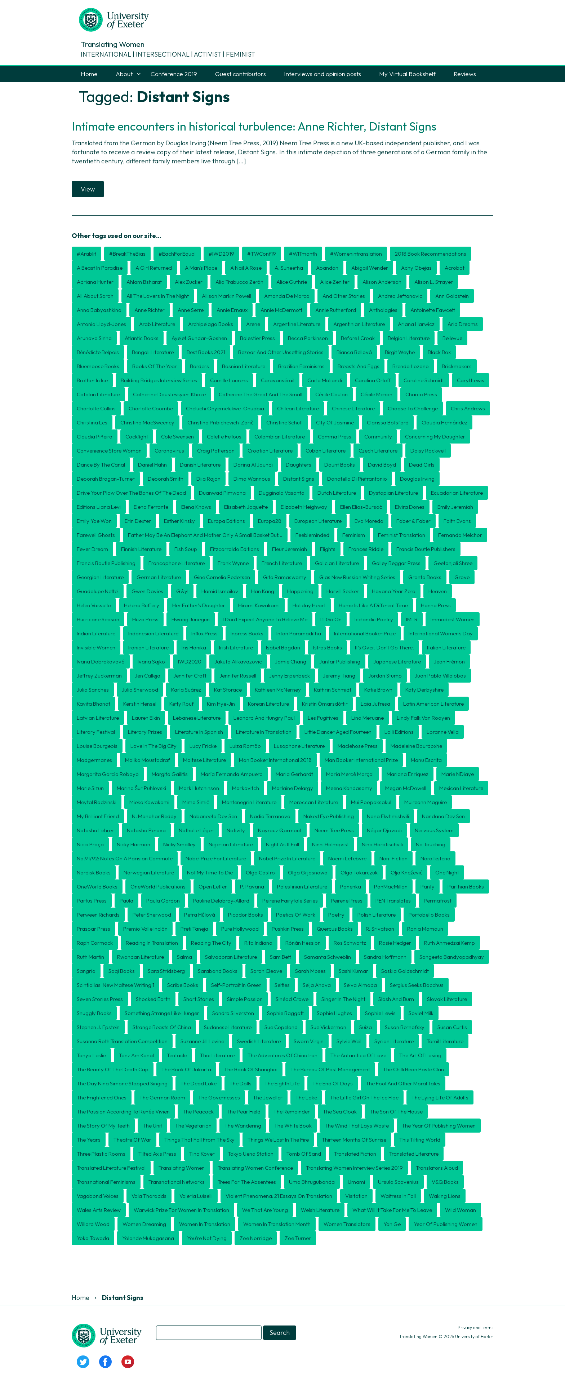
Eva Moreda (369, 520)
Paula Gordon (163, 900)
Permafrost (437, 900)
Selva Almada (360, 985)
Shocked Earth (153, 999)
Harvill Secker (342, 591)
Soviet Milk (421, 1013)
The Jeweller (267, 1097)
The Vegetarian (193, 1125)
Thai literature (217, 1055)
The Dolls (241, 1083)
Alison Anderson (381, 281)
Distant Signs (298, 478)
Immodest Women (453, 619)
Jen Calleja (147, 675)
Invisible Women (96, 647)
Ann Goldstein (452, 295)
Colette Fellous (224, 436)
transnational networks (176, 1181)
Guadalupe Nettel (98, 591)
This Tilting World (419, 1139)
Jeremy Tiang (339, 675)
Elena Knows (196, 506)
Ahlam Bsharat (144, 281)
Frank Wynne (233, 563)
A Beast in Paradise (100, 267)
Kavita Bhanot (93, 703)
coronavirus (169, 450)
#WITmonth (303, 253)
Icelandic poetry (374, 619)
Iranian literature (148, 647)
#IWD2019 (221, 253)
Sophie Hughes (334, 1013)
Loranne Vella (443, 731)
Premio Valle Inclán (145, 928)
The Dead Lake (199, 1083)
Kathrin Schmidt (332, 689)
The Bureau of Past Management (330, 1069)
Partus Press (92, 900)
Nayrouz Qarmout (280, 830)
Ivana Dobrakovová (101, 661)
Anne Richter (149, 309)
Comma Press (334, 436)
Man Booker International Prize (361, 760)
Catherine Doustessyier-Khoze (169, 394)
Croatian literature (270, 450)
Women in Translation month (277, 1224)
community (378, 436)
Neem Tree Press (334, 830)
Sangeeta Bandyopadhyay (451, 956)
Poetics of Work (295, 914)
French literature (282, 563)
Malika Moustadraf (147, 760)
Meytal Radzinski (96, 802)
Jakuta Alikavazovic (238, 661)
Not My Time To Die (210, 872)
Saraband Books (217, 970)
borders (199, 366)
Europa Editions (226, 520)
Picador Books (245, 914)
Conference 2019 (174, 74)
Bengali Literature (153, 352)
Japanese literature (397, 661)
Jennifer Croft (189, 675)
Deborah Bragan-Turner (106, 478)
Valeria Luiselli (196, 1195)
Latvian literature (98, 717)
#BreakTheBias (127, 253)
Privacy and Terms (475, 1327)
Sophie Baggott (285, 1013)
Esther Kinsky (179, 520)
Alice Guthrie (291, 281)
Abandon (327, 267)
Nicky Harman (133, 844)
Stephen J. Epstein (98, 1027)
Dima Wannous (251, 478)
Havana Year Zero (393, 591)
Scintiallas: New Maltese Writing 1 (115, 985)
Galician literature (337, 563)
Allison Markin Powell (226, 295)
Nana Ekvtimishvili (388, 816)
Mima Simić (195, 802)
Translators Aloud (437, 1167)
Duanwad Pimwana (222, 492)
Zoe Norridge (256, 1238)
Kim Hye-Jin (221, 703)
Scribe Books (182, 985)
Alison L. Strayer (433, 281)
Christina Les (92, 422)
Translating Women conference (255, 1167)
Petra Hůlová (199, 914)
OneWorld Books (97, 886)
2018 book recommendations (430, 253)
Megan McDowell (405, 788)
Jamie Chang (290, 661)
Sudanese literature (228, 1027)
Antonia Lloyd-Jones (101, 324)
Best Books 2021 (206, 352)
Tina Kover (202, 1153)
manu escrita (426, 760)
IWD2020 (189, 661)
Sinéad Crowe (292, 999)
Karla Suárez (186, 689)
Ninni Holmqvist (330, 844)
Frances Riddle (365, 549)
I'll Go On (331, 619)
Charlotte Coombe (151, 408)
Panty (428, 886)
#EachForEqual (177, 253)
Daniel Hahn (152, 464)
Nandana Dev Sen (443, 816)
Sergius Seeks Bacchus (417, 985)
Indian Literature (96, 633)
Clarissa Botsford (388, 422)
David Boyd (382, 464)
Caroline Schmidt (424, 380)
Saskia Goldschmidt (405, 970)
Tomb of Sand (303, 1153)
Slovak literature (447, 999)
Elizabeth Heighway (304, 506)
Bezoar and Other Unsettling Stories (281, 352)
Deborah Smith (165, 478)
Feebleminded (312, 534)
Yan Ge (392, 1224)
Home (89, 74)
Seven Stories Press (100, 999)
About (124, 74)
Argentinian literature (359, 324)
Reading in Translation (152, 942)
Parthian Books (466, 886)
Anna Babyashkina (99, 309)
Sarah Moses (310, 970)
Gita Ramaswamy (284, 577)
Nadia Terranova (270, 816)
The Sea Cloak (340, 1111)
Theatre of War (132, 1139)
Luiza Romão (245, 745)
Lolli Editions (399, 731)
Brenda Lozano (410, 366)
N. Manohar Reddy (154, 816)
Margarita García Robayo (108, 774)
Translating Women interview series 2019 (354, 1167)
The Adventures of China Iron (282, 1055)
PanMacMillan (391, 886)
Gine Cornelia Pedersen (222, 577)
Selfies (282, 985)
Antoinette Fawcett (432, 309)
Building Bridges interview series (159, 380)
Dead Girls (422, 464)
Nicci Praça (90, 844)
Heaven (437, 591)
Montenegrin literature (249, 802)
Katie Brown (378, 689)
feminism (353, 534)
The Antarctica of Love (358, 1055)
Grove (462, 577)
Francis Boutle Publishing (106, 563)
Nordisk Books (94, 872)
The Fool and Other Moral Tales (403, 1083)
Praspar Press (93, 928)
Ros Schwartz (350, 942)
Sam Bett (280, 956)
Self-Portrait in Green (236, 985)
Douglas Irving (417, 478)
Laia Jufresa (375, 703)
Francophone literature (176, 563)
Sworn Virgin (309, 1041)
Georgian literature (100, 577)
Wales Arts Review (99, 1210)
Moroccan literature (313, 802)
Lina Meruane (367, 717)
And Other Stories (343, 295)
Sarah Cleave (266, 970)
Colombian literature (279, 436)
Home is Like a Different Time (373, 605)
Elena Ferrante (151, 506)
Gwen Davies (147, 591)
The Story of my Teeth (103, 1125)
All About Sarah (95, 295)
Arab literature (157, 324)
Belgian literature (409, 338)
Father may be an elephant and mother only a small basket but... (205, 534)
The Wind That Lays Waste (357, 1125)
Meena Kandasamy (349, 788)
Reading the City (211, 942)
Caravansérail (277, 380)
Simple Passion (245, 999)
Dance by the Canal (101, 464)
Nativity (236, 830)
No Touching (430, 844)
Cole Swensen (177, 436)
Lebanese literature (197, 717)
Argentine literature (296, 324)
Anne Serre (191, 309)
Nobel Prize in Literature (287, 858)
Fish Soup (185, 549)
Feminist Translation (401, 534)
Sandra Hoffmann (385, 956)
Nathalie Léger (196, 830)
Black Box (439, 352)
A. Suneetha (289, 267)
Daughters (298, 464)
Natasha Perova (146, 830)
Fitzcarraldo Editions (234, 549)
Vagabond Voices (98, 1195)
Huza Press (145, 619)
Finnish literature (141, 549)
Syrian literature (394, 1041)
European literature (318, 520)
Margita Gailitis (170, 774)
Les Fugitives (323, 717)
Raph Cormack (95, 942)
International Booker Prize (365, 633)
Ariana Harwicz (416, 324)
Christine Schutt (284, 422)
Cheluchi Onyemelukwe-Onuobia (225, 408)
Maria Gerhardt (294, 774)
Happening (300, 591)
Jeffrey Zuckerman (99, 675)
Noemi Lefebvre (347, 858)
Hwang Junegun (191, 619)
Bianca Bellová (354, 352)
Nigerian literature (231, 844)
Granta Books (424, 577)
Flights (327, 549)
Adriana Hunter (95, 281)
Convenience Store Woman (109, 450)
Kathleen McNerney (278, 689)
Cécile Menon (376, 394)
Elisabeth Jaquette (246, 506)
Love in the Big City (153, 745)
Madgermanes (94, 760)
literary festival (96, 731)
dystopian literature (393, 492)
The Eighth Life (281, 1083)
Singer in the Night (343, 999)
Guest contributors (240, 74)
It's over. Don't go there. (384, 647)
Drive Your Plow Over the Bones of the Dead (131, 492)
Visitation (356, 1195)
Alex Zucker (189, 281)
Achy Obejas (416, 267)
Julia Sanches (93, 689)
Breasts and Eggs (358, 366)
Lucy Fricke (203, 745)
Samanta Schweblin (327, 956)
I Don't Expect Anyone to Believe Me (265, 619)
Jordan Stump (385, 675)
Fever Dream (92, 549)
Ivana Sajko (151, 661)
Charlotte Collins (96, 408)
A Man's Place (201, 267)
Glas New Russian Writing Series (357, 577)
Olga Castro (260, 872)
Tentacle (177, 1055)
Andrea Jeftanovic (400, 295)
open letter (213, 886)
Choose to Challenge (413, 408)
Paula (126, 900)
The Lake (306, 1097)
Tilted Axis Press (157, 1153)
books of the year (154, 366)
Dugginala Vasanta (281, 492)
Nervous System (434, 830)
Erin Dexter (138, 520)
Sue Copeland (281, 1027)
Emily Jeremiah (455, 506)
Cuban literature (326, 450)
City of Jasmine (335, 422)
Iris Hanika (194, 647)
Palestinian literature (302, 886)
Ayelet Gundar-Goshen (199, 338)
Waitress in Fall (398, 1195)
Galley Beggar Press (396, 563)
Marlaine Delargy (292, 788)
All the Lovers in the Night (157, 295)
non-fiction (393, 858)
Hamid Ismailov (219, 591)
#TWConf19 (261, 253)
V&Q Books (445, 1181)
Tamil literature (445, 1041)
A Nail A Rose (246, 267)
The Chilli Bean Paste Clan (413, 1069)
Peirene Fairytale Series (290, 900)
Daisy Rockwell (428, 450)
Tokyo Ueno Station (250, 1153)
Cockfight (136, 436)
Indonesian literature (153, 633)
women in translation (204, 1224)
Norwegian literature (149, 872)
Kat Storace (228, 689)
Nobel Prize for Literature (216, 858)
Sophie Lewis (380, 1013)
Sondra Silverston (233, 1013)
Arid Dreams (463, 324)
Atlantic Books (142, 338)
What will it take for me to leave (392, 1210)
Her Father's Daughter (198, 605)
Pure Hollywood (240, 928)
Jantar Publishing (339, 661)
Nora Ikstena (435, 858)
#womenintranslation (356, 253)
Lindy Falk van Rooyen (423, 717)
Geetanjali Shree (452, 563)
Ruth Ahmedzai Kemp (449, 942)
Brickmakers (457, 366)
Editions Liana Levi (99, 506)
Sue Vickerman (328, 1027)
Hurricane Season (98, 619)
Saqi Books (121, 970)
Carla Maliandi (324, 380)
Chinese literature (353, 408)
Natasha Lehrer (95, 830)
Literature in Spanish (199, 731)
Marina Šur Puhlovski (141, 788)
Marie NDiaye (457, 774)
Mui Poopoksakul (371, 802)
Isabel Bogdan (283, 647)
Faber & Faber (413, 520)
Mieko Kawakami (149, 802)
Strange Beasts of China (162, 1027)
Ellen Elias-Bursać (361, 506)
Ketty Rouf (181, 703)
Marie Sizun (90, 788)
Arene (253, 324)
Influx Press (204, 633)
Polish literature (376, 914)
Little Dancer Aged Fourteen (338, 731)
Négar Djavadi (384, 830)
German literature (159, 577)
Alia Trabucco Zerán (239, 281)
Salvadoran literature (231, 956)
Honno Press (436, 605)
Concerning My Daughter (435, 436)
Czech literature (378, 450)
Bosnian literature (243, 366)
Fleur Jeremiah (289, 549)
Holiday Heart (309, 605)
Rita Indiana (258, 942)
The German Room (162, 1097)
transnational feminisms (106, 1181)
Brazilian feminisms (301, 366)
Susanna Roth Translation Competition (122, 1041)
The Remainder (291, 1111)
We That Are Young (265, 1210)
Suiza (365, 1027)
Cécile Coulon (331, 394)
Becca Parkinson (308, 338)
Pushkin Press (288, 928)
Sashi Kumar (353, 970)
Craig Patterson (216, 450)
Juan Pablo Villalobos (440, 675)
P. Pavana (252, 886)
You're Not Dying (207, 1238)
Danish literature (200, 464)
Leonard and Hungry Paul (264, 717)
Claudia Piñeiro (94, 436)
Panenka (350, 886)
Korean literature (268, 703)
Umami (356, 1181)
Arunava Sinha (94, 338)
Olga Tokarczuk (359, 872)
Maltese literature (204, 760)
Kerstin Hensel (139, 703)
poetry (336, 914)
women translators (347, 1224)
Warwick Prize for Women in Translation (181, 1210)
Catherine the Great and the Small (260, 394)
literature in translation (264, 731)
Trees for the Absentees (247, 1181)
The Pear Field (244, 1111)
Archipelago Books (210, 324)
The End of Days (332, 1083)
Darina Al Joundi (253, 464)
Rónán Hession (303, 942)
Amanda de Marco (287, 295)
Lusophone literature (299, 745)
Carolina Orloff (373, 380)
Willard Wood (93, 1224)
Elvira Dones (409, 506)
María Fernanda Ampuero (232, 774)
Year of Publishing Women (445, 1224)
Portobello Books (429, 914)
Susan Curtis (452, 1027)
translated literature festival (111, 1167)
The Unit (152, 1125)
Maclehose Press (358, 745)
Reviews (465, 74)
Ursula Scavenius (398, 1181)
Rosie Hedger (395, 942)
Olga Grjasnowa (308, 872)
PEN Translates (393, 900)
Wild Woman (460, 1210)
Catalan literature (98, 394)
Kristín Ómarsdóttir (325, 703)
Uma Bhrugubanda (312, 1181)
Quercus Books (335, 928)
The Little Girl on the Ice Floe (364, 1097)
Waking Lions (445, 1195)
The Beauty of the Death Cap (112, 1069)
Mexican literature (461, 788)
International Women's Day (441, 633)
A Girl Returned (153, 267)
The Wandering (242, 1125)
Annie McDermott (281, 309)
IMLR (412, 619)
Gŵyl (182, 591)
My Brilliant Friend (98, 816)
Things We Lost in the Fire (278, 1139)
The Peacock (198, 1111)
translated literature (414, 1153)
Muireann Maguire (425, 802)
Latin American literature (433, 703)
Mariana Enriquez (407, 774)
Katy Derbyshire (424, 689)
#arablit (86, 253)
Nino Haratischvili (382, 844)
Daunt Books (339, 464)
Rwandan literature (140, 956)
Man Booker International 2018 (275, 760)
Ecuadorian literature (457, 492)
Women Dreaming (144, 1224)
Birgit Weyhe (400, 352)
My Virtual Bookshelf (407, 74)
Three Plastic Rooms (101, 1153)
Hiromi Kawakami (259, 605)
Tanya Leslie (91, 1055)
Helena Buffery (141, 605)
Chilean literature (298, 408)
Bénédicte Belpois (98, 352)
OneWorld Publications (158, 886)
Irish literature (236, 647)
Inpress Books (247, 633)
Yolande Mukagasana (148, 1238)
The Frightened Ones (101, 1097)
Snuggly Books (94, 1013)
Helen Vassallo (94, 605)
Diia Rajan (208, 478)
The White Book (293, 1125)
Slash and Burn (396, 999)
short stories (198, 999)
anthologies (383, 309)
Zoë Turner (298, 1238)
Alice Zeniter (335, 281)
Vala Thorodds (149, 1195)
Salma (184, 956)
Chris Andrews (468, 408)
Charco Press (421, 394)
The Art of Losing (420, 1055)
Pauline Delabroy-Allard (221, 900)
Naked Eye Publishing (328, 816)
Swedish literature (259, 1041)
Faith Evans (457, 520)
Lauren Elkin (146, 717)
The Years (89, 1139)
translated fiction (355, 1153)
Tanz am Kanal (136, 1055)
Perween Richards (98, 914)
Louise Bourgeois (97, 745)
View (88, 189)
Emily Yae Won (94, 520)
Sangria (86, 970)
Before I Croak (358, 338)
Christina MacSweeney (147, 422)
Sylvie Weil (349, 1041)
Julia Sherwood (140, 689)
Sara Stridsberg (166, 970)
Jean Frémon (449, 661)
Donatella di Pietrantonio (357, 478)
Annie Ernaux (232, 309)
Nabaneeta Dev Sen (213, 816)
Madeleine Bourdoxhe (416, 745)
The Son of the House (396, 1111)
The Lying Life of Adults (439, 1097)
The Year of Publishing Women (439, 1125)
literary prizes (145, 731)
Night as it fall (282, 844)
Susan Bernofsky (404, 1027)
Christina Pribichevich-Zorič (220, 422)
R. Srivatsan (380, 928)
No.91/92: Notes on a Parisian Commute (125, 858)
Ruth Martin (90, 956)
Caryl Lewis (470, 380)
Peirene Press (346, 900)
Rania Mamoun (425, 928)
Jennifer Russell (237, 675)
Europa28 (269, 520)
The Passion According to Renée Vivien (123, 1111)
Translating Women (182, 1167)
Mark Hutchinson (199, 788)
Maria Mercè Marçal (350, 774)
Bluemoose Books (98, 366)
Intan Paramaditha (298, 633)
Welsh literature (320, 1210)
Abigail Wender (369, 267)
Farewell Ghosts (96, 534)
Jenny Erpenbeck (289, 675)
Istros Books (327, 647)
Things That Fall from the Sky (199, 1139)
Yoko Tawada (93, 1238)
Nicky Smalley (179, 844)
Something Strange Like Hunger (162, 1013)
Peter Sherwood (152, 914)
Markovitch (245, 788)
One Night (447, 872)
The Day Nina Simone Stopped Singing (122, 1083)
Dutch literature (336, 492)
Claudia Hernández (444, 422)
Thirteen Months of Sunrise (354, 1139)
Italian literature (446, 647)
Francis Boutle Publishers (425, 549)
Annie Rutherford (335, 309)
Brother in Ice (92, 380)
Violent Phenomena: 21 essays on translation (279, 1195)
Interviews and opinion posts (322, 74)
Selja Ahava (317, 985)
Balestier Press (257, 338)
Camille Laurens (229, 380)
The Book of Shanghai (250, 1069)
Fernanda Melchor (460, 534)
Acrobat (454, 267)
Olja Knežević (406, 872)
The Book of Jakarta (186, 1069)
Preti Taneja (194, 928)
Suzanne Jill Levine (202, 1041)
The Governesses (219, 1097)
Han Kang (262, 591)
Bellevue (452, 338)
